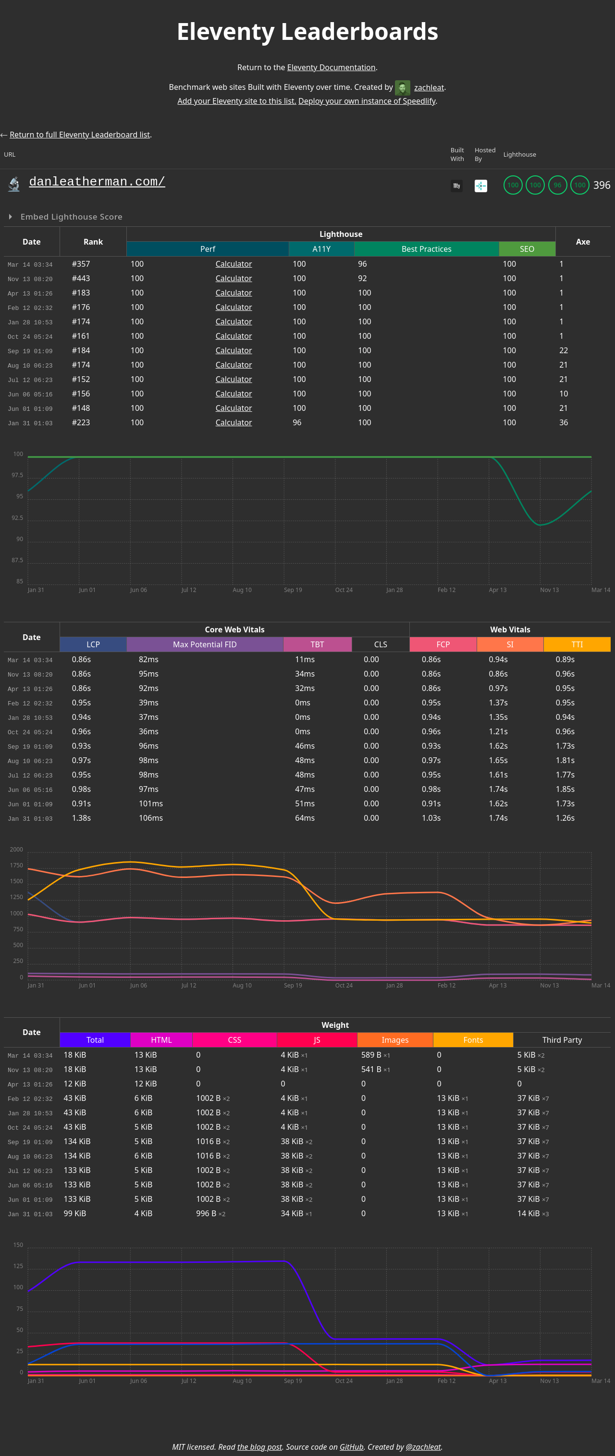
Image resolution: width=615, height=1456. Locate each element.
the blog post (259, 1447)
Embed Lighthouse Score (70, 216)
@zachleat (423, 1447)
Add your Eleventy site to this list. (236, 101)
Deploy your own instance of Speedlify (366, 101)
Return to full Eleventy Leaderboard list (80, 134)
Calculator (234, 264)
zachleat (419, 87)
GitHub (352, 1447)
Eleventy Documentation (331, 67)
